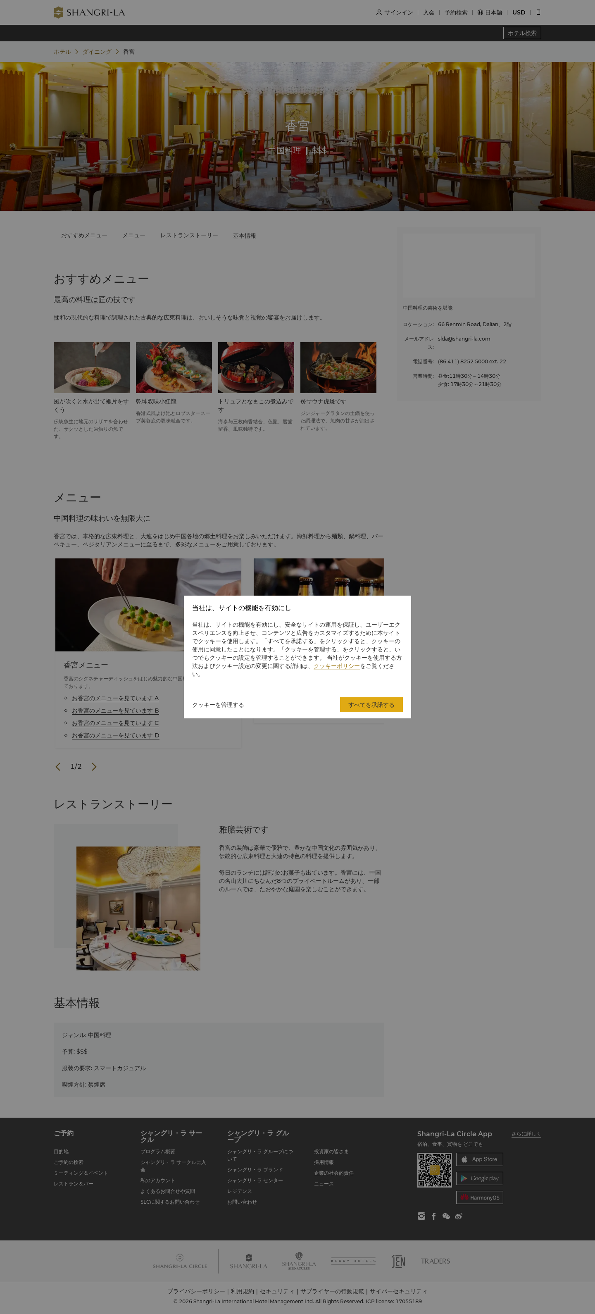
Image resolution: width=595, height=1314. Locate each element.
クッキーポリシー (337, 666)
